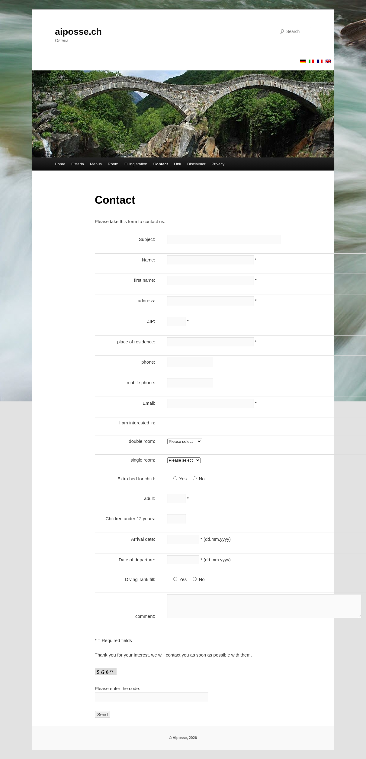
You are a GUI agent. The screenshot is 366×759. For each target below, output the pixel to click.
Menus (96, 164)
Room (113, 164)
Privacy (218, 164)
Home (60, 164)
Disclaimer (196, 164)
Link (177, 164)
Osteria (77, 164)
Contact (160, 164)
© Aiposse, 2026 (183, 738)
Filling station (135, 164)
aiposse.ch (78, 32)
